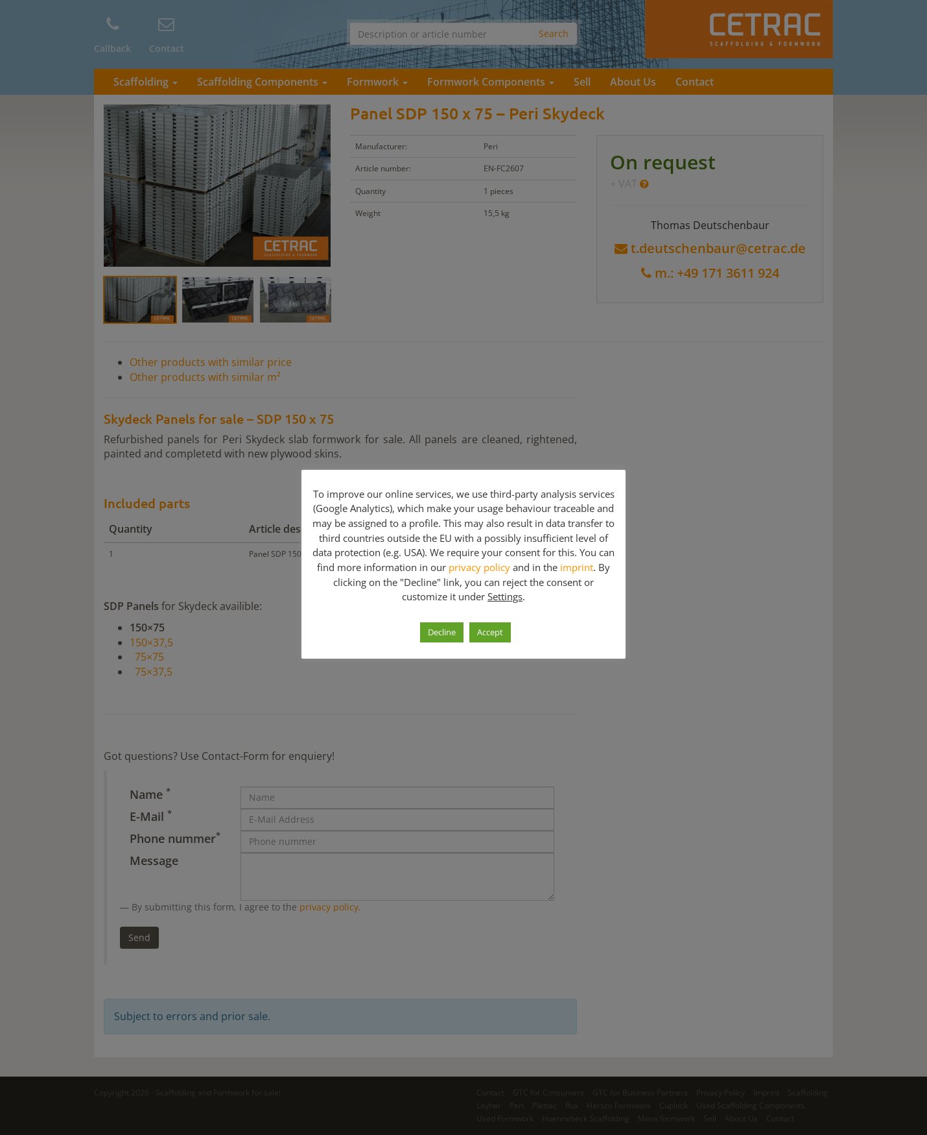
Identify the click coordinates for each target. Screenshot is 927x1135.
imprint (576, 567)
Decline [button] (442, 632)
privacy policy (479, 567)
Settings (504, 596)
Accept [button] (490, 632)
